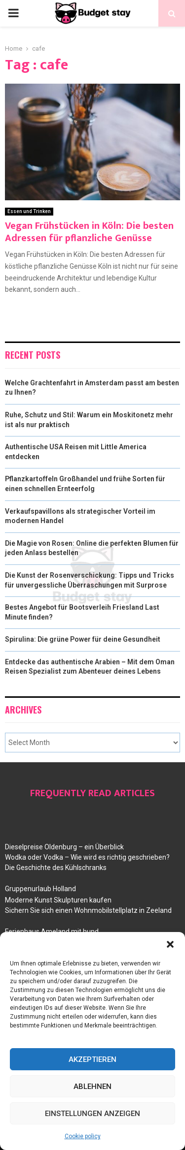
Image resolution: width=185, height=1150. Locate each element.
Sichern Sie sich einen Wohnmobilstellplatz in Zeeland (88, 910)
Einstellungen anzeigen (92, 1113)
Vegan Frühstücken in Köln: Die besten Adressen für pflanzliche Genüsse (89, 232)
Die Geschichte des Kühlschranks (56, 867)
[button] (170, 944)
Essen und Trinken (29, 211)
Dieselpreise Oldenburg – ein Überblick (64, 847)
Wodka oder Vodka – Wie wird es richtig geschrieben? (87, 857)
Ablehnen (92, 1086)
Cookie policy (83, 1136)
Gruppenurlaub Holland (40, 889)
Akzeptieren (92, 1059)
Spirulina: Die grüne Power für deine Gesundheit (82, 639)
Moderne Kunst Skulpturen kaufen (58, 900)
